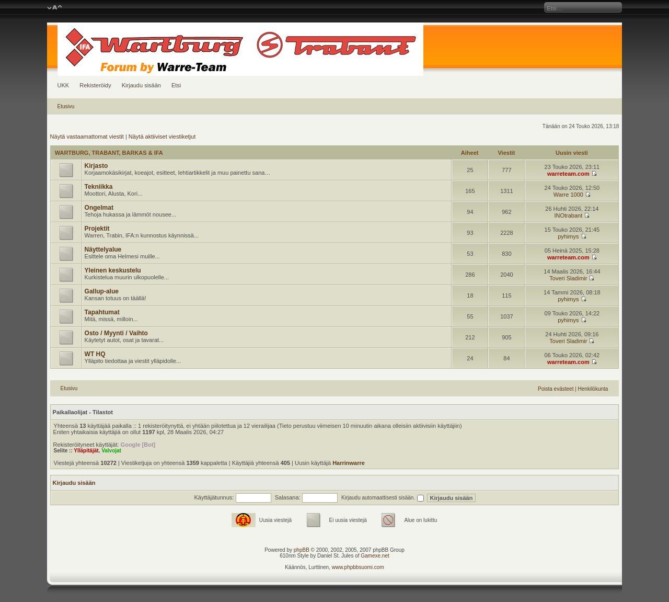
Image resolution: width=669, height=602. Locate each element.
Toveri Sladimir (568, 278)
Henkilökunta (593, 389)
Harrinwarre (348, 463)
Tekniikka (99, 186)
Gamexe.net (375, 556)
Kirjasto (96, 165)
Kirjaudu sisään (141, 85)
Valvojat (111, 450)
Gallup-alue (102, 291)
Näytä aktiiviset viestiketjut (162, 136)
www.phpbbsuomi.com (358, 567)
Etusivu (66, 106)
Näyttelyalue (103, 249)
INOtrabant (568, 215)
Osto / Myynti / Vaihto (116, 333)
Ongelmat (99, 207)
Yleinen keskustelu (113, 270)
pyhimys (568, 236)
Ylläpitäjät (86, 450)
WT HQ (95, 354)
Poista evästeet (555, 389)
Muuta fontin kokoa (54, 8)
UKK (63, 85)
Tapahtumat (102, 312)
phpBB (301, 550)
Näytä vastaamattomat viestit (87, 136)
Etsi (176, 85)
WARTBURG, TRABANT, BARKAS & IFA (109, 153)
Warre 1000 (568, 194)
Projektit (97, 228)
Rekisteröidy (95, 85)
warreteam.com (568, 174)
